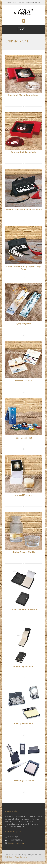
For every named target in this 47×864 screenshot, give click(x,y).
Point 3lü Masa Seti (23, 723)
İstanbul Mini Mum (23, 495)
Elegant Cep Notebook (24, 666)
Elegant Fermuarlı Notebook (23, 609)
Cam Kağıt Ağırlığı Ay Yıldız (23, 152)
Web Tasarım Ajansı (12, 857)
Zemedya (23, 857)
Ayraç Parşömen (23, 323)
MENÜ (21, 30)
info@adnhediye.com (16, 843)
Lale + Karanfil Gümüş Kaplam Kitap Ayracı (23, 267)
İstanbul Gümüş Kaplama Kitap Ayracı (24, 209)
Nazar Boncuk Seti (23, 438)
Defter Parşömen (23, 381)
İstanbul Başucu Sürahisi (23, 552)
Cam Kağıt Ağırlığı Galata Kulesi (23, 95)
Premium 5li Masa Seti (23, 781)
